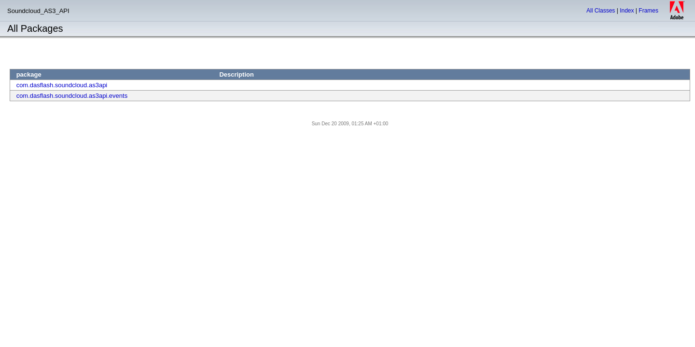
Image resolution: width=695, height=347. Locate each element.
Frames (648, 10)
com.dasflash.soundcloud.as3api (62, 85)
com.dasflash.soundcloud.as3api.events (72, 95)
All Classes (600, 10)
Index (627, 10)
